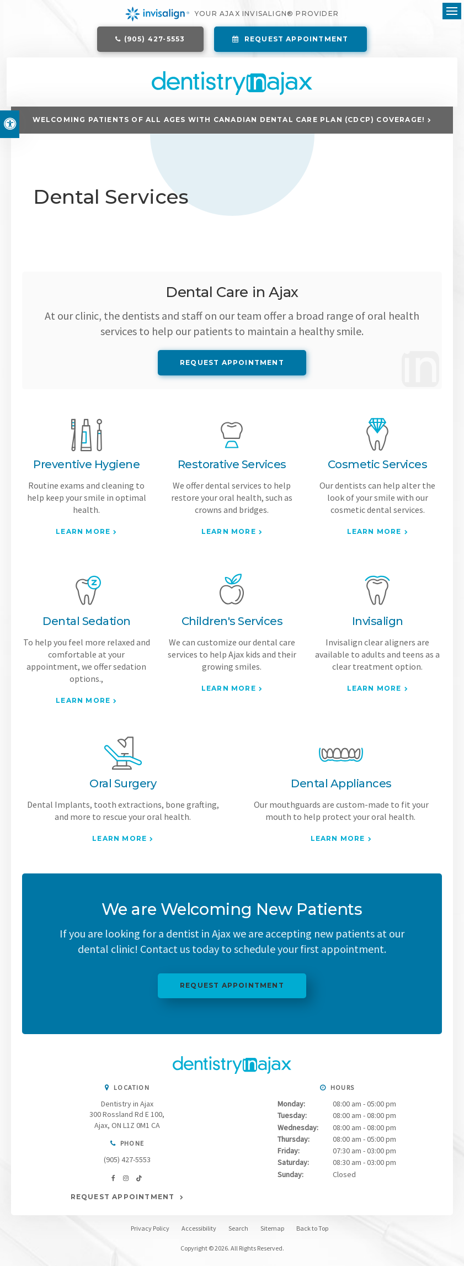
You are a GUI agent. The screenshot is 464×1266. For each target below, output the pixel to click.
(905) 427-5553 (154, 40)
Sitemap (272, 1232)
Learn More (83, 536)
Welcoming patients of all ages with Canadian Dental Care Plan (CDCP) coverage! (229, 124)
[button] (394, 190)
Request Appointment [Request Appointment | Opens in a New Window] (295, 40)
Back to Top (312, 1232)
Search (238, 1232)
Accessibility (199, 1232)
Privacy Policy (150, 1232)
